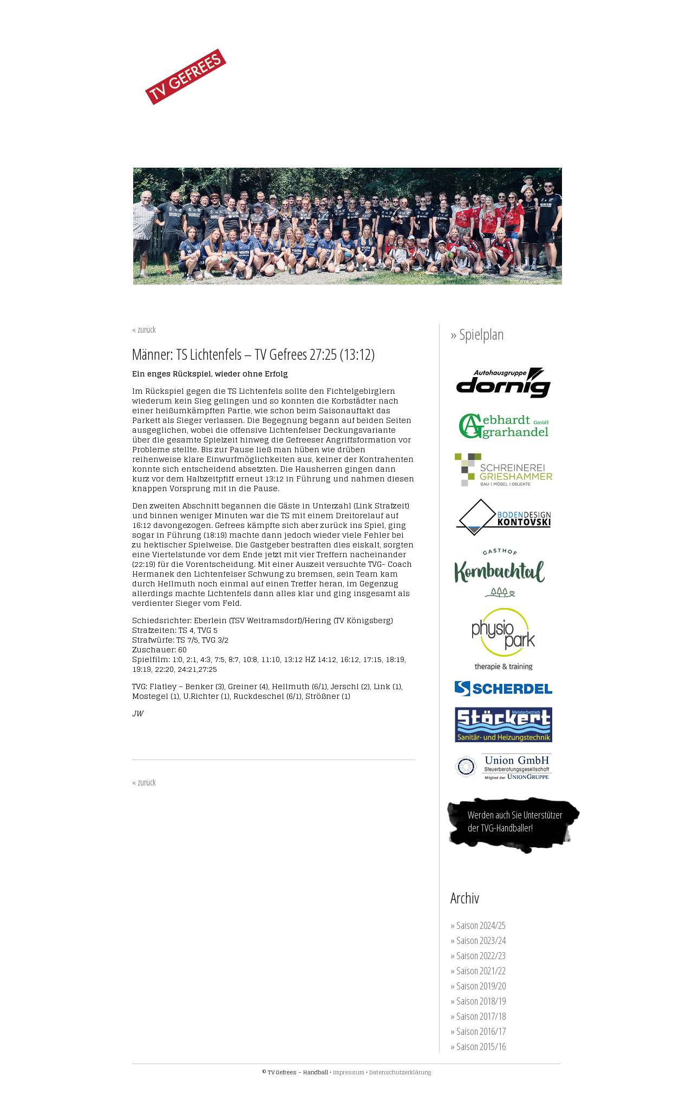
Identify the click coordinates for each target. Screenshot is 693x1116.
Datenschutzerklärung (400, 1072)
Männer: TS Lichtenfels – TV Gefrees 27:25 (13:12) (253, 354)
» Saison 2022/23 (478, 955)
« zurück (144, 329)
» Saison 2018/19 (478, 1000)
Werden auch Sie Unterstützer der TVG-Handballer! (515, 821)
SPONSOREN (478, 132)
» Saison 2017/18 (478, 1015)
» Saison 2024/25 (478, 925)
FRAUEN (262, 131)
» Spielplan (477, 333)
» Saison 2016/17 (478, 1031)
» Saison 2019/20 (478, 985)
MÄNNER (314, 131)
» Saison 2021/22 (478, 970)
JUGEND (366, 131)
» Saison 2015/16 (478, 1046)
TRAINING (419, 132)
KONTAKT (536, 132)
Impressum (348, 1072)
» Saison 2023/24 (478, 940)
